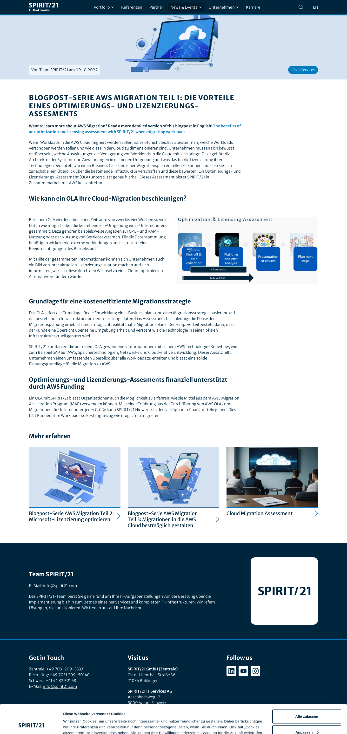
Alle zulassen (306, 689)
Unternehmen (224, 7)
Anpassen (307, 705)
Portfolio (104, 7)
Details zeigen (75, 724)
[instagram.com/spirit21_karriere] (255, 671)
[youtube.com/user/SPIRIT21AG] (243, 671)
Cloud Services (303, 70)
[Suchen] (301, 7)
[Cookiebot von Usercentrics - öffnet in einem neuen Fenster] (31, 724)
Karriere (253, 7)
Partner (156, 7)
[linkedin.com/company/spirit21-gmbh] (231, 671)
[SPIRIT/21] (43, 7)
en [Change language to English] (315, 7)
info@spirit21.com (60, 585)
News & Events (185, 7)
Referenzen (131, 7)
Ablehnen (307, 721)
